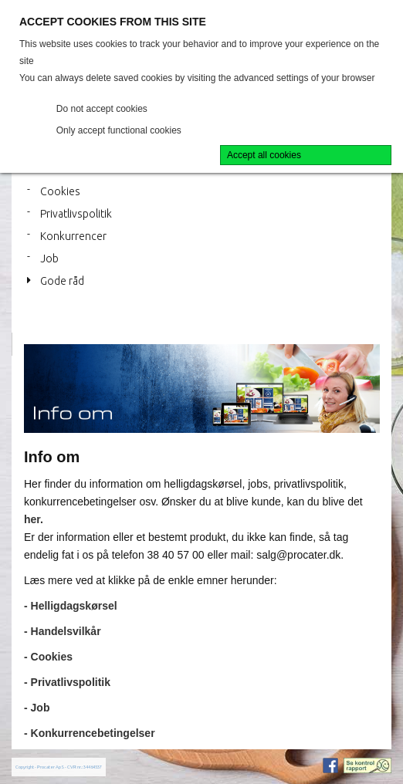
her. (33, 519)
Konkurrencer (73, 236)
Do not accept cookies (101, 108)
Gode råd (62, 281)
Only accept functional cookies (118, 130)
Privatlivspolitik (76, 214)
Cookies (60, 191)
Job (49, 258)
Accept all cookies (264, 155)
